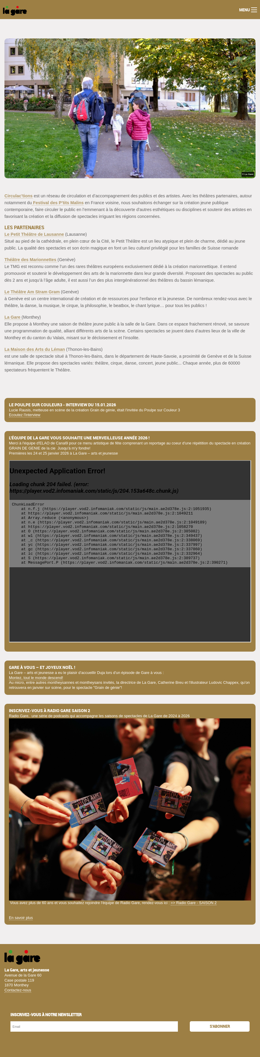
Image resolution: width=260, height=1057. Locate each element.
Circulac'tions (18, 195)
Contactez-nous (17, 990)
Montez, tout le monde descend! (36, 677)
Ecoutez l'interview (24, 415)
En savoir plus (21, 917)
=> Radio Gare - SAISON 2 (194, 903)
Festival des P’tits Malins (58, 202)
